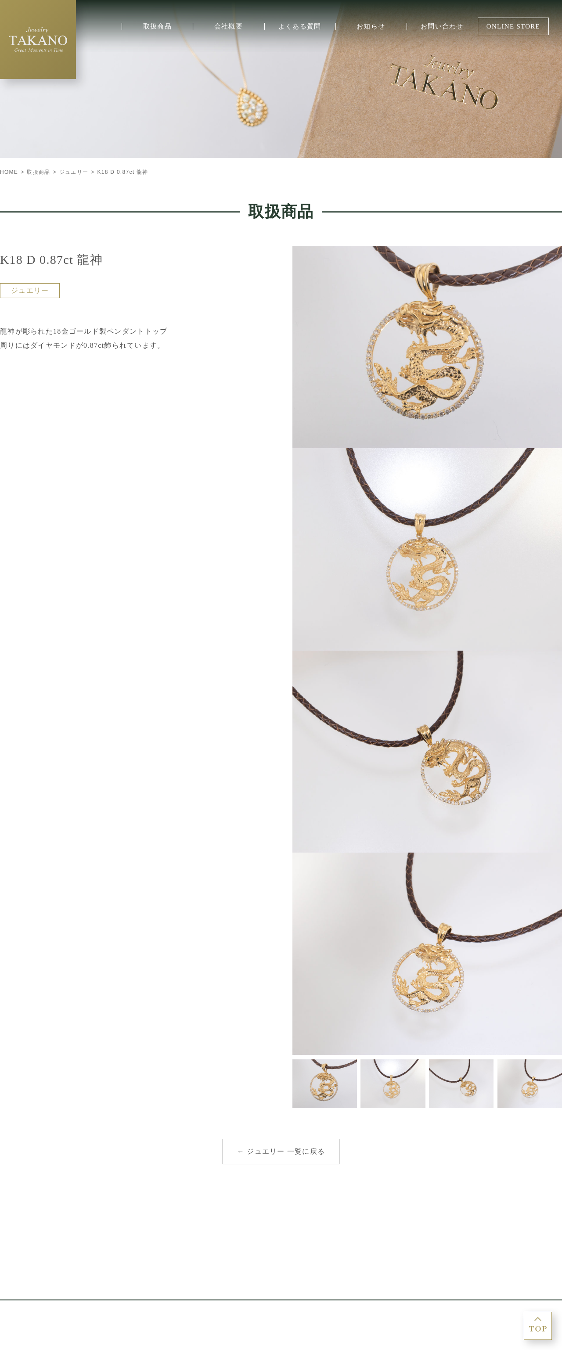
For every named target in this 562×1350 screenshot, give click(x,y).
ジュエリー (73, 172)
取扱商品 (157, 26)
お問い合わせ (442, 26)
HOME (9, 172)
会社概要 (228, 26)
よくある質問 (299, 26)
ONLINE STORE (513, 26)
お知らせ (371, 26)
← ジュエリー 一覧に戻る (281, 1151)
